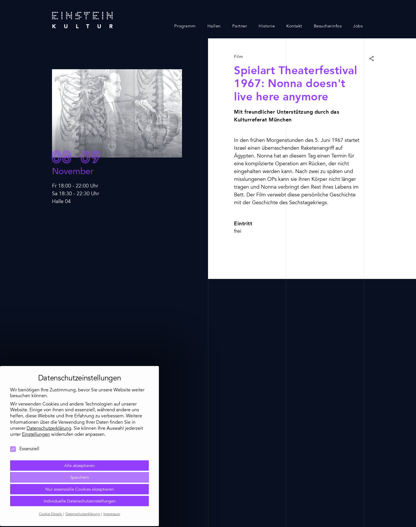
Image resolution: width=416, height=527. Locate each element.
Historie (267, 26)
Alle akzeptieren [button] (79, 444)
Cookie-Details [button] (51, 493)
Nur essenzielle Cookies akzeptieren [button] (79, 468)
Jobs (358, 26)
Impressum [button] (111, 493)
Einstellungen (36, 413)
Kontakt (294, 26)
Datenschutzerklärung (49, 407)
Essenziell (24, 428)
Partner (239, 26)
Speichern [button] (79, 456)
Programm (185, 26)
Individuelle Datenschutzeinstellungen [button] (80, 480)
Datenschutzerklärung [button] (83, 493)
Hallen (214, 26)
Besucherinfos (328, 26)
